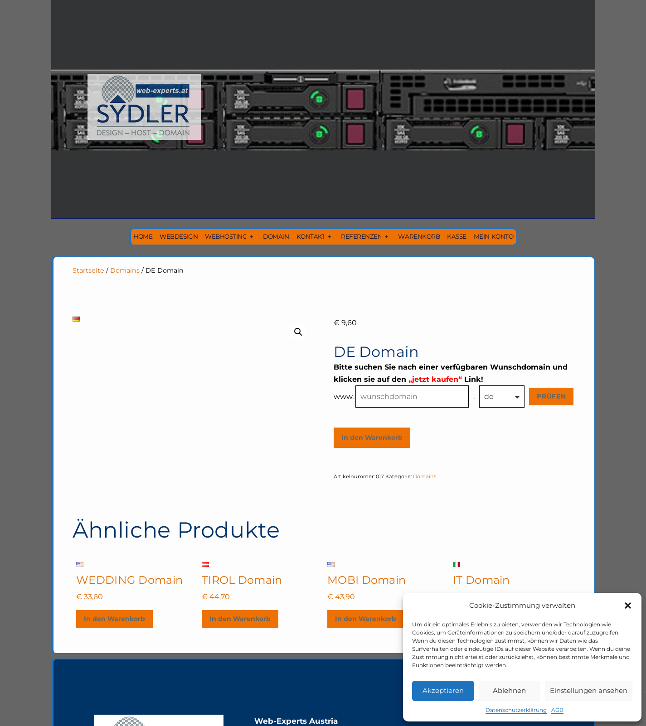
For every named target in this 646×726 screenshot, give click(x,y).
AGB (557, 710)
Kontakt (310, 236)
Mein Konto (493, 236)
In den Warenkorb (372, 437)
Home (142, 236)
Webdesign (179, 236)
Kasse (456, 236)
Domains (125, 270)
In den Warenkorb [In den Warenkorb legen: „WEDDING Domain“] (114, 619)
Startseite (88, 270)
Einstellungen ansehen (588, 690)
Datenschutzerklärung (516, 710)
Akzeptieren (443, 690)
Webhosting (226, 236)
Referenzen (361, 236)
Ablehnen (509, 690)
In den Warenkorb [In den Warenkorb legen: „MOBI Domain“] (365, 619)
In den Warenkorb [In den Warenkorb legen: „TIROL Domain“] (240, 619)
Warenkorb (419, 236)
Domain (276, 236)
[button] (627, 605)
